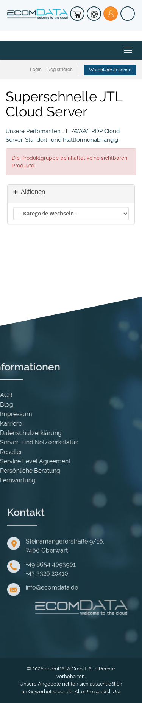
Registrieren (60, 69)
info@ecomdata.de (52, 629)
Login (36, 69)
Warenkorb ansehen (110, 70)
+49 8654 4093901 (51, 606)
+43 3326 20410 (47, 615)
